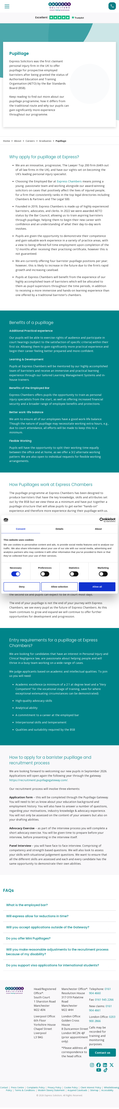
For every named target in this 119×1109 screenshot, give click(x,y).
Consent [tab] (20, 529)
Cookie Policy (71, 1088)
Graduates (45, 141)
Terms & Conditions (25, 1091)
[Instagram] (92, 1066)
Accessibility (107, 1091)
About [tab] (98, 529)
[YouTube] (99, 1071)
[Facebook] (99, 1066)
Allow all (97, 586)
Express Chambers (69, 183)
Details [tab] (59, 529)
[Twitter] (111, 1066)
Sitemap (94, 1091)
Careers (30, 141)
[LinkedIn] (105, 1066)
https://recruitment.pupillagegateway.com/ (38, 781)
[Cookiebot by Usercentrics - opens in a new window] (101, 520)
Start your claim (112, 6)
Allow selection (59, 586)
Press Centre (17, 1088)
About (18, 141)
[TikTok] (106, 1071)
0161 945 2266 (104, 1001)
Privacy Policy (54, 1088)
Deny (22, 586)
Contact (4, 1088)
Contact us (102, 1054)
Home (6, 141)
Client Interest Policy (91, 1088)
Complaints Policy (36, 1088)
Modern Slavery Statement (51, 1091)
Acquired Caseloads (77, 1091)
